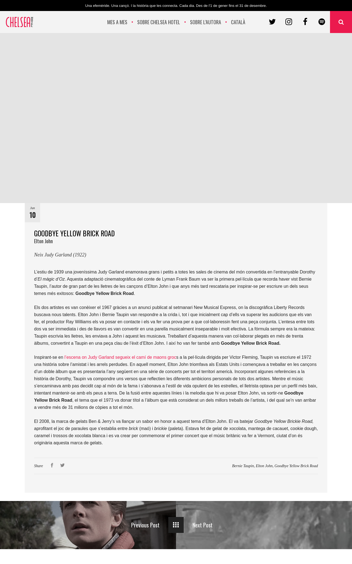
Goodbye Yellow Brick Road (296, 466)
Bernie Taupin (243, 466)
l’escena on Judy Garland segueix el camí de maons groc (119, 357)
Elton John (264, 466)
